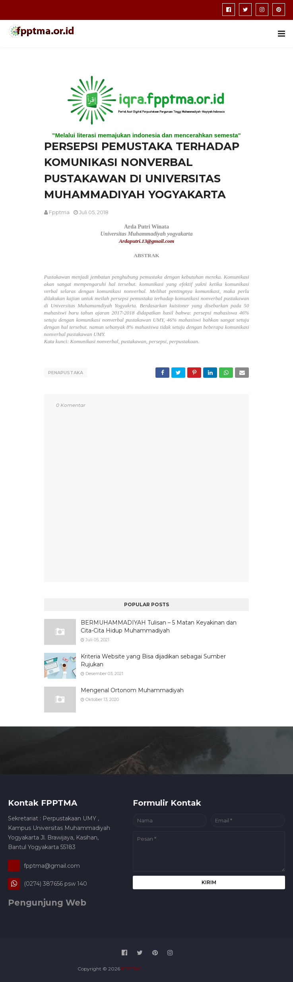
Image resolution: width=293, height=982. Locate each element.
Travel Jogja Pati (196, 968)
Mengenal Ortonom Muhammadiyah (132, 689)
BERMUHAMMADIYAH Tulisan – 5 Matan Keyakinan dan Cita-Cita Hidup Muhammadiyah (159, 626)
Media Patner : (159, 968)
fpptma (59, 212)
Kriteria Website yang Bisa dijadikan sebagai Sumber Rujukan (153, 660)
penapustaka (65, 372)
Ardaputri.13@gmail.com (146, 241)
